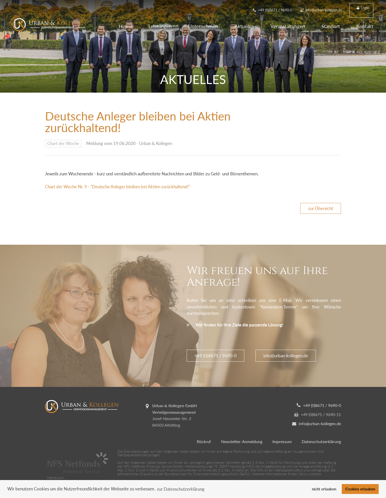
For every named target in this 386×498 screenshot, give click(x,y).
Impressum (282, 441)
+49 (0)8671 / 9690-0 (216, 355)
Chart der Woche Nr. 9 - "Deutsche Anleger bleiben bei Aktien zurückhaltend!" (117, 186)
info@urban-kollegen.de (285, 355)
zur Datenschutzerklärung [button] (180, 489)
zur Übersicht (320, 208)
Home (125, 26)
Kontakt (364, 26)
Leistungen (160, 26)
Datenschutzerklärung (321, 441)
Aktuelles (244, 26)
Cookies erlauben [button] (360, 489)
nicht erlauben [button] (324, 489)
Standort (330, 26)
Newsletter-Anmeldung (241, 441)
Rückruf (204, 441)
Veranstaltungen (287, 26)
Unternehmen (203, 26)
